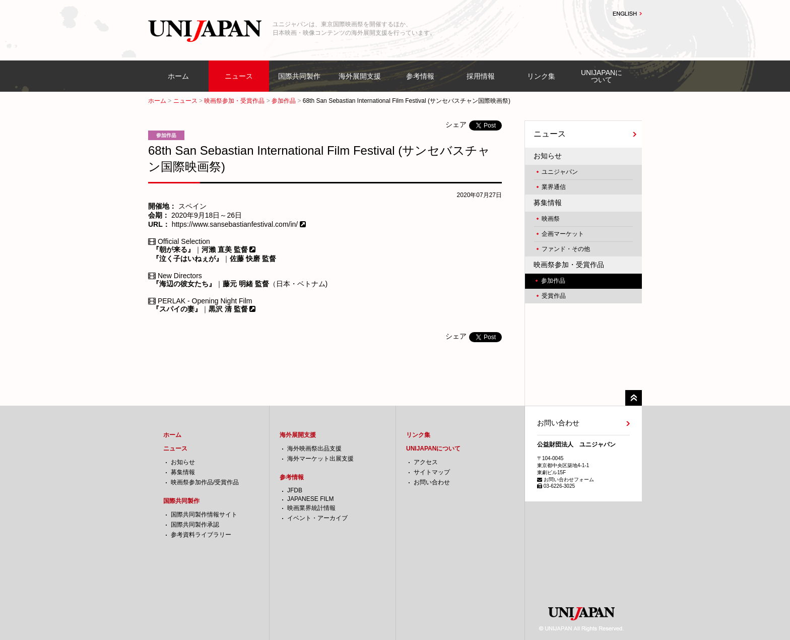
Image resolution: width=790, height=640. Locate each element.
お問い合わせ (432, 482)
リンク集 (541, 76)
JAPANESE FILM (310, 498)
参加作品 (284, 100)
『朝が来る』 (173, 249)
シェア (456, 124)
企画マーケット (563, 233)
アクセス (426, 462)
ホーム (178, 76)
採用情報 (481, 76)
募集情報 (548, 203)
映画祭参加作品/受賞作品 (205, 482)
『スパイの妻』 (177, 309)
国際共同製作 (299, 76)
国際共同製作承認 (195, 524)
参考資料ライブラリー (201, 534)
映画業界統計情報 (311, 507)
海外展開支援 (360, 76)
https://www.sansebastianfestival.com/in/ (236, 224)
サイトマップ (432, 472)
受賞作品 (554, 295)
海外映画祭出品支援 (314, 448)
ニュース (239, 76)
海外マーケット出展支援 (320, 458)
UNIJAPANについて (601, 76)
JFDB (294, 490)
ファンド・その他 (566, 248)
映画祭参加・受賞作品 (234, 100)
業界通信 (554, 186)
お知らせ (548, 156)
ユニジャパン (560, 171)
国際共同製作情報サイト (204, 514)
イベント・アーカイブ (317, 518)
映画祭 (551, 218)
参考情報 (420, 76)
